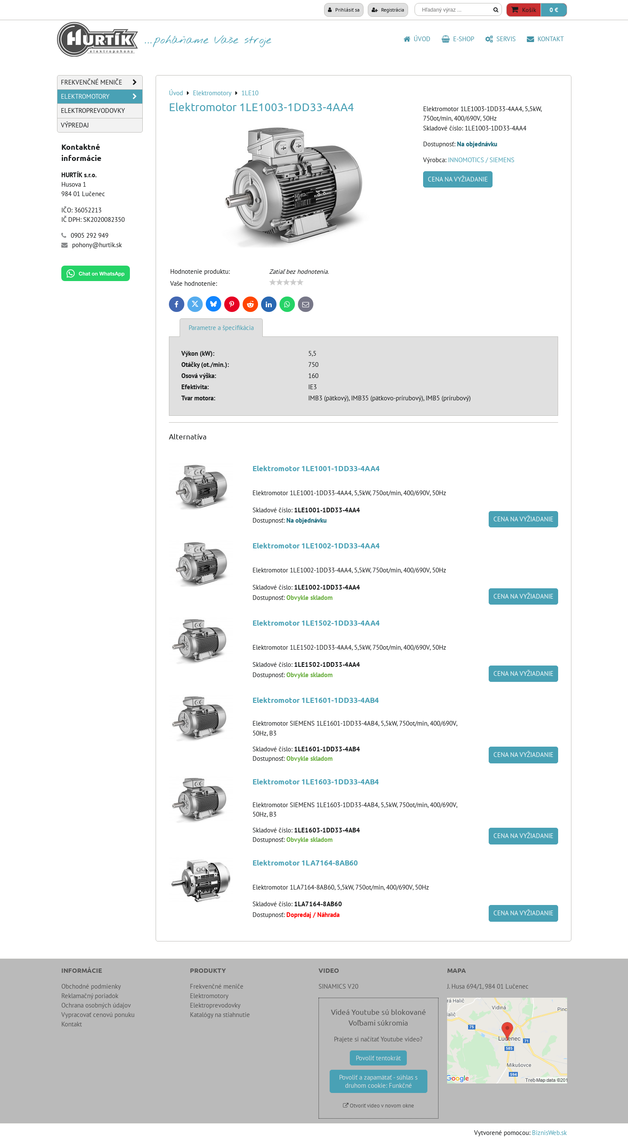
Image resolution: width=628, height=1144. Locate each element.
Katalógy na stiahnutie (220, 1015)
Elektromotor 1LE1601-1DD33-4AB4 (315, 700)
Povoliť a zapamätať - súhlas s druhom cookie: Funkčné (378, 1081)
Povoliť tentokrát (378, 1058)
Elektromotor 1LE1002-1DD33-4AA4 (316, 545)
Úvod (416, 39)
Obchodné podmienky (91, 986)
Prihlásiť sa (344, 9)
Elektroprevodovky (93, 110)
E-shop (458, 39)
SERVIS (500, 39)
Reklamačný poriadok (89, 996)
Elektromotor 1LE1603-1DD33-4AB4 (315, 781)
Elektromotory (101, 96)
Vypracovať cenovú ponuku (98, 1015)
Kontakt (545, 39)
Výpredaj (75, 125)
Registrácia (388, 9)
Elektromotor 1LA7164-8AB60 (305, 862)
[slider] (286, 282)
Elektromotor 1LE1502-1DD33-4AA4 (316, 622)
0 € (554, 10)
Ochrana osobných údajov (96, 1005)
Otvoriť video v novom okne (378, 1105)
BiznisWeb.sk (549, 1133)
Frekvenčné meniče (101, 82)
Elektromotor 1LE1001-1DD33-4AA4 (316, 468)
